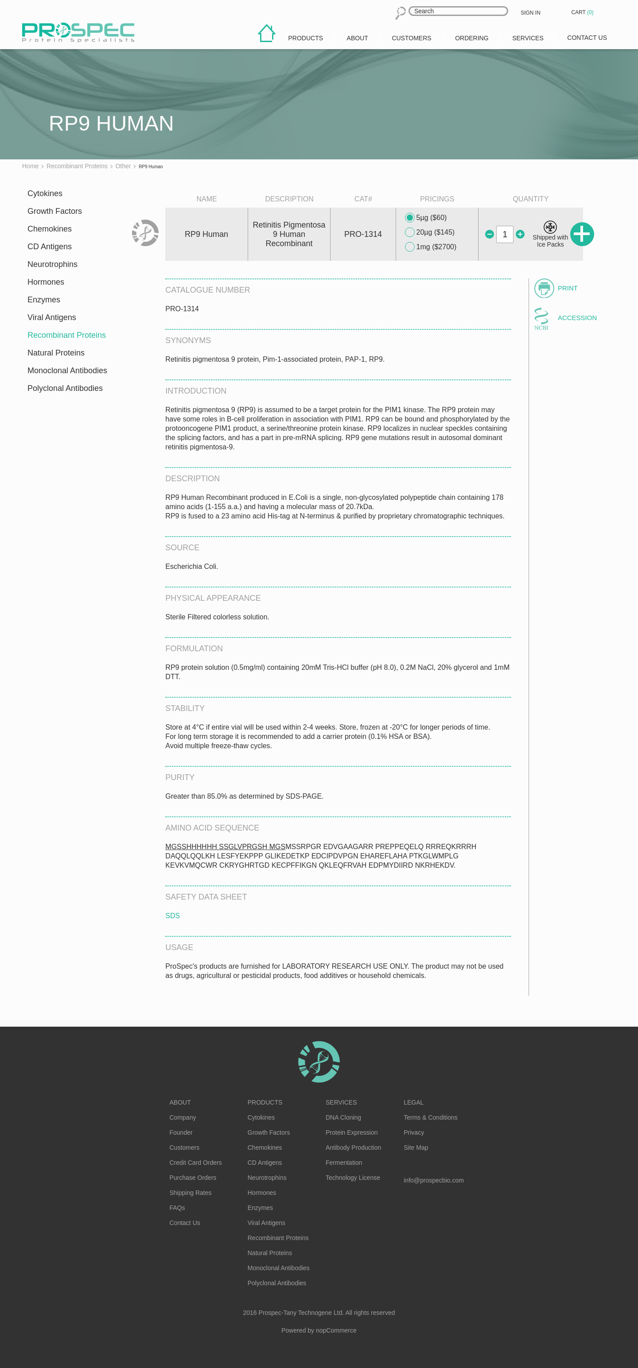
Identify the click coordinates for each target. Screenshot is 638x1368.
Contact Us (185, 1222)
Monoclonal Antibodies (67, 370)
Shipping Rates (191, 1192)
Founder (181, 1132)
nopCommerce (336, 1330)
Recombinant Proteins (66, 335)
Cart (583, 12)
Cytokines (44, 193)
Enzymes (43, 299)
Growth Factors (54, 211)
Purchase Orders (193, 1177)
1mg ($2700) (431, 247)
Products (265, 1102)
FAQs (177, 1207)
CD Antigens (49, 246)
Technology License (353, 1177)
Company (183, 1117)
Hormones (45, 282)
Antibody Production (353, 1147)
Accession (577, 317)
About (180, 1102)
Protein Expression (352, 1132)
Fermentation (344, 1162)
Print (568, 288)
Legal (414, 1102)
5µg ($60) (426, 218)
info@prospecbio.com (434, 1180)
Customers (185, 1147)
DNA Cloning (343, 1117)
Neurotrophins (52, 264)
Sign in (531, 13)
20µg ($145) (430, 232)
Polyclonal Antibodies (65, 388)
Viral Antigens (51, 317)
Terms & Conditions (430, 1117)
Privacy (414, 1132)
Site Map (416, 1147)
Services (341, 1102)
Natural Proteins (56, 352)
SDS (172, 916)
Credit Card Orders (196, 1162)
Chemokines (49, 228)
